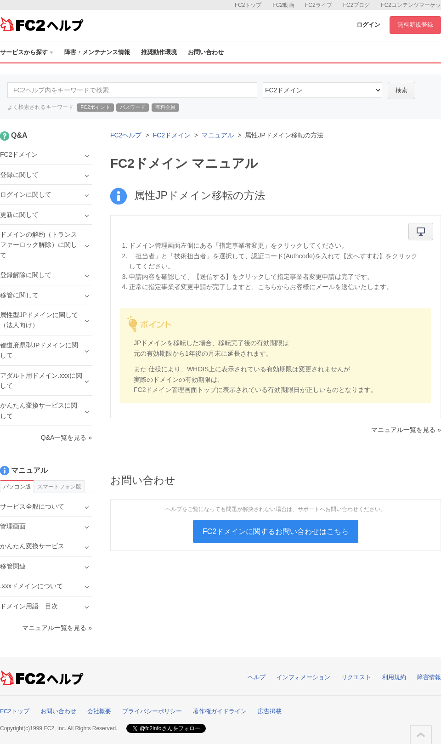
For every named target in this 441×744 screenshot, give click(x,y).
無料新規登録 (415, 24)
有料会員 (165, 107)
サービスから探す (26, 52)
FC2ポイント (95, 107)
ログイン (368, 24)
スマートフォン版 (59, 486)
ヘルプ (257, 677)
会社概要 (99, 711)
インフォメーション (303, 677)
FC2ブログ (356, 5)
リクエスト (356, 677)
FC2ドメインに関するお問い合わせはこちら (276, 531)
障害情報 (429, 677)
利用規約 (394, 677)
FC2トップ (248, 5)
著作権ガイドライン (220, 711)
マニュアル (218, 135)
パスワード (132, 107)
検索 (401, 90)
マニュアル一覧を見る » (406, 429)
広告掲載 (270, 711)
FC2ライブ (318, 5)
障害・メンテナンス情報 (97, 52)
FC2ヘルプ (125, 135)
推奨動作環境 (159, 52)
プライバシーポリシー (152, 711)
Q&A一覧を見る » (66, 437)
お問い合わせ (206, 52)
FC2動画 (283, 5)
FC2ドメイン (172, 135)
